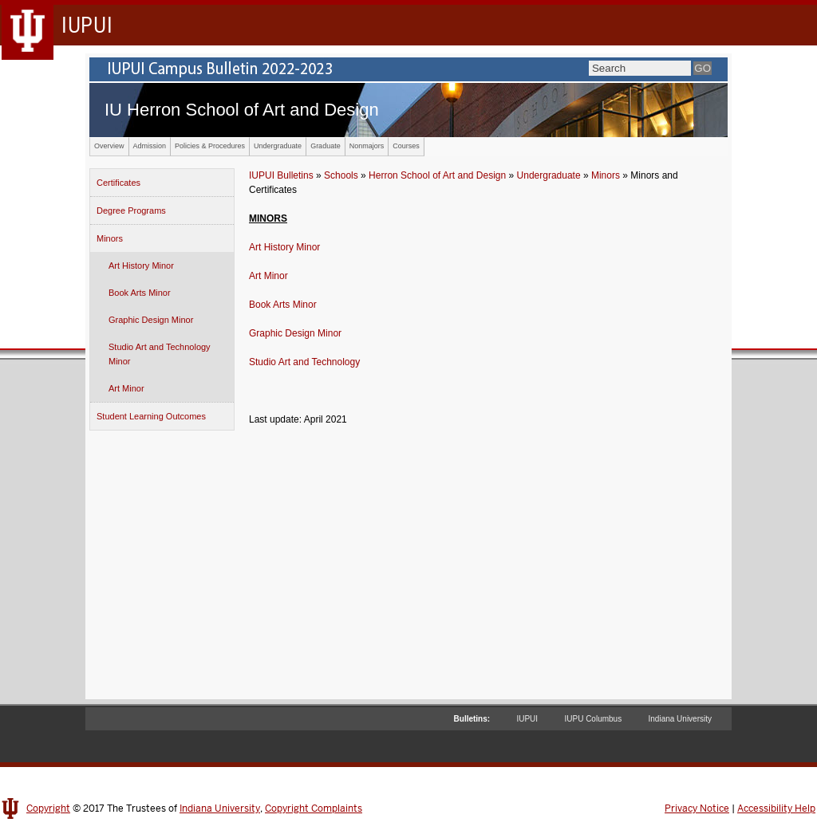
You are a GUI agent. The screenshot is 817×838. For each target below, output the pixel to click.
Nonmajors (367, 146)
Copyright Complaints (313, 808)
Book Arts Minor (140, 292)
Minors (110, 238)
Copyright (48, 808)
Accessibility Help (776, 808)
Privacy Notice (697, 808)
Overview (109, 146)
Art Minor (126, 388)
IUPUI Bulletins (281, 175)
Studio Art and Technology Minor (160, 354)
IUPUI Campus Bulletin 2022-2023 (408, 69)
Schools (341, 175)
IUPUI (527, 718)
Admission (150, 146)
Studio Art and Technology (304, 362)
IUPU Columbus (593, 718)
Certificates (118, 182)
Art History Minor (141, 265)
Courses (406, 146)
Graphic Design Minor (151, 320)
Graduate (325, 146)
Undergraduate (278, 146)
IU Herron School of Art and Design (242, 110)
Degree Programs (131, 210)
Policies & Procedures (210, 146)
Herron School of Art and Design (437, 175)
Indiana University (680, 718)
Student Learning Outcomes (151, 416)
